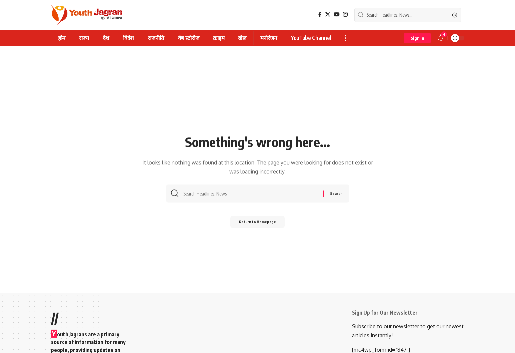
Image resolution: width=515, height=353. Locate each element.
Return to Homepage (257, 223)
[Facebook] (320, 14)
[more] (345, 38)
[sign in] (417, 38)
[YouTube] (336, 14)
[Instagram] (345, 14)
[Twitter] (327, 14)
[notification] (440, 38)
